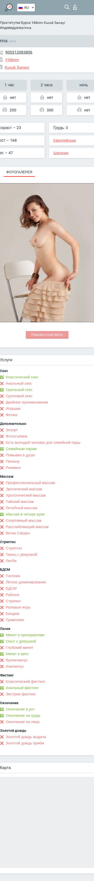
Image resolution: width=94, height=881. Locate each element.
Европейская (64, 140)
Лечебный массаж (21, 508)
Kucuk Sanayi (54, 23)
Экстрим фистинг (21, 694)
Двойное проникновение (27, 402)
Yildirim (37, 23)
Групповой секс (19, 396)
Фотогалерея (19, 172)
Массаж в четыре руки (25, 514)
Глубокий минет (19, 647)
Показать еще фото (47, 335)
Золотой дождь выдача (26, 737)
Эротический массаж (24, 489)
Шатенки (60, 153)
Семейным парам (21, 449)
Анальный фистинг (22, 688)
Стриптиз (14, 548)
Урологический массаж (26, 495)
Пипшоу (13, 461)
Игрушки (13, 408)
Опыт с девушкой (21, 641)
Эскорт (12, 430)
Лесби (11, 560)
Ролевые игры (18, 607)
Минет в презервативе (25, 635)
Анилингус (15, 666)
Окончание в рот (20, 709)
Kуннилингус (17, 660)
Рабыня (12, 594)
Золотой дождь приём (25, 743)
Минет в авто (17, 654)
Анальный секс (19, 383)
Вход (75, 7)
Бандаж (12, 613)
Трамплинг (15, 620)
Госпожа (13, 576)
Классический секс (22, 377)
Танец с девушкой (21, 554)
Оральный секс (19, 389)
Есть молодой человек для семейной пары (43, 442)
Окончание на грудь (23, 715)
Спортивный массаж (23, 520)
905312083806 (18, 52)
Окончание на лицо (23, 721)
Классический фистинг (25, 681)
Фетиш (12, 415)
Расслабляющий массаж (27, 527)
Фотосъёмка (16, 436)
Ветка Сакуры (18, 533)
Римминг (13, 467)
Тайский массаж (20, 501)
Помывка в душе (20, 455)
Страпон (13, 601)
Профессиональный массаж (30, 482)
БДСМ (11, 588)
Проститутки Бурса (15, 23)
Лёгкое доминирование (26, 582)
